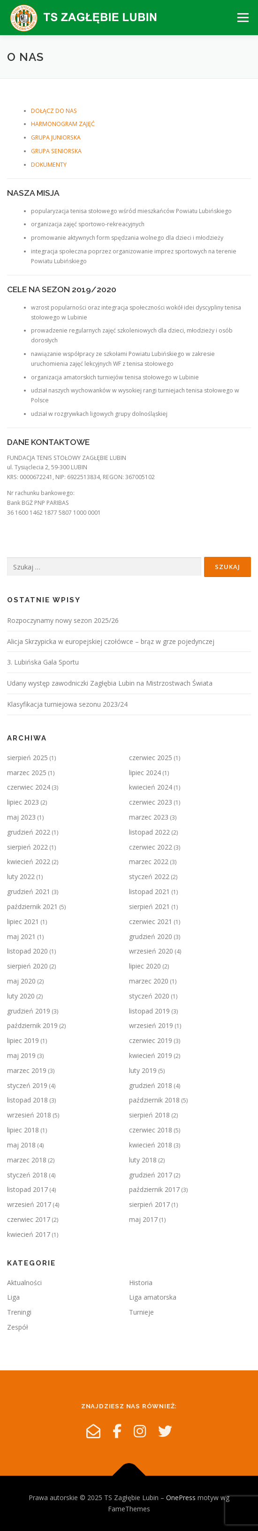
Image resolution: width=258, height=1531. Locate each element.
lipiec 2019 (23, 1040)
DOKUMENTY (49, 165)
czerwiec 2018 (150, 1129)
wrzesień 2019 (151, 1025)
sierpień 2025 (27, 757)
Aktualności (24, 1282)
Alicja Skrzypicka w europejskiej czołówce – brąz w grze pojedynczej (110, 641)
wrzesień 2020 (151, 951)
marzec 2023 (148, 817)
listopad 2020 (27, 951)
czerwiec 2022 (150, 847)
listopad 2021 (149, 891)
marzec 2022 (148, 861)
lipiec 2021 (23, 921)
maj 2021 (21, 936)
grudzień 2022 (28, 832)
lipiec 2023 (23, 802)
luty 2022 (21, 876)
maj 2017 (143, 1219)
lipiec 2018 (23, 1129)
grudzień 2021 (28, 891)
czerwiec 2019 (150, 1040)
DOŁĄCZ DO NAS (54, 111)
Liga (13, 1297)
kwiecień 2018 (150, 1144)
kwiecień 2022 (28, 861)
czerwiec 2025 (150, 757)
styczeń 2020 (149, 995)
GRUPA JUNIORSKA (56, 137)
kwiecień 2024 (150, 787)
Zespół (17, 1327)
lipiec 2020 (145, 965)
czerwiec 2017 (28, 1219)
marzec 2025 (26, 772)
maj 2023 (21, 817)
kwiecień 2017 (28, 1234)
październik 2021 (32, 906)
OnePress (181, 1497)
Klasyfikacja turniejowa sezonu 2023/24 (67, 704)
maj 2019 (21, 1055)
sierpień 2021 (149, 906)
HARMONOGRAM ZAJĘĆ (63, 124)
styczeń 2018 (27, 1174)
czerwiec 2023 (150, 802)
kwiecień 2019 (150, 1055)
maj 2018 (21, 1144)
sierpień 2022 (27, 847)
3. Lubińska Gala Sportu (43, 662)
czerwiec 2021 (150, 921)
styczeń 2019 (27, 1085)
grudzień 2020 (150, 936)
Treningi (19, 1312)
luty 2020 (21, 995)
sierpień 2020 (27, 965)
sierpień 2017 (149, 1204)
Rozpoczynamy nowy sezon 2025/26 (63, 620)
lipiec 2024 (145, 772)
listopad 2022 (149, 832)
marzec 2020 (148, 980)
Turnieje (141, 1312)
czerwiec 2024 (28, 787)
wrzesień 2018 (29, 1114)
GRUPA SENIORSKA (56, 151)
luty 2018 (143, 1159)
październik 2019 (32, 1025)
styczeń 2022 (149, 876)
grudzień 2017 (150, 1174)
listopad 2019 (149, 1010)
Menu (242, 18)
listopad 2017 (27, 1189)
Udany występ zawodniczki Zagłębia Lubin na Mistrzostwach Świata (109, 683)
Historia (140, 1282)
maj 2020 (21, 980)
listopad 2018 (27, 1099)
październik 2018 (154, 1099)
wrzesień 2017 (29, 1204)
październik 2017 (154, 1189)
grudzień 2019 (28, 1010)
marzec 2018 (26, 1159)
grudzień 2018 (150, 1085)
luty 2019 (143, 1070)
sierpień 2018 (149, 1114)
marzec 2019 (26, 1070)
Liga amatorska (152, 1297)
